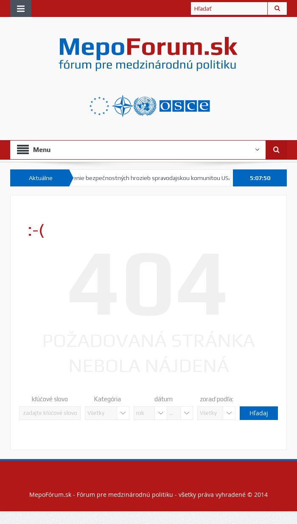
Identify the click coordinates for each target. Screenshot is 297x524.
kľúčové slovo (50, 399)
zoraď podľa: (216, 399)
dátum (163, 399)
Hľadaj (258, 413)
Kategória (107, 399)
